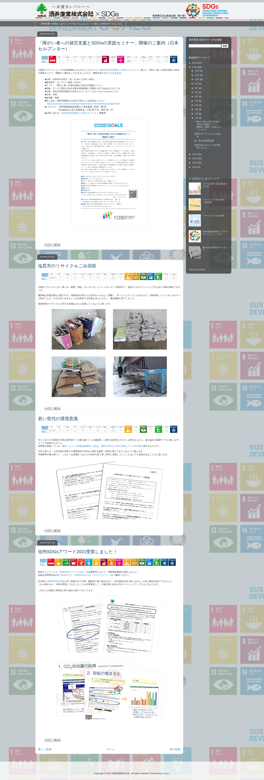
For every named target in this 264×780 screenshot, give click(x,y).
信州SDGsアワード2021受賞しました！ (78, 551)
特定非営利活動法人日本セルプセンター (121, 70)
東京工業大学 (44, 440)
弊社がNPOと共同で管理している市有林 (121, 446)
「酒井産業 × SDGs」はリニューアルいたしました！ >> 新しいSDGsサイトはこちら (81, 23)
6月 (197, 96)
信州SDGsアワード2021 (72, 572)
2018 (195, 167)
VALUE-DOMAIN (197, 269)
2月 (197, 113)
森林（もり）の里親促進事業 (76, 446)
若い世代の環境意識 (58, 418)
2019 (195, 162)
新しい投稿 (45, 749)
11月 (197, 75)
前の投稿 (175, 749)
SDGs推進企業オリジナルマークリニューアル (215, 232)
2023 (195, 63)
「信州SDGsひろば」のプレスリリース (91, 575)
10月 (197, 79)
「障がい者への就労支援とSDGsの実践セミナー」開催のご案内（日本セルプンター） (207, 125)
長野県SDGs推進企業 (58, 581)
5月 (197, 101)
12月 (197, 71)
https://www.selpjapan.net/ (105, 91)
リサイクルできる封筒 (213, 215)
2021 (195, 154)
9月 (197, 83)
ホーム (111, 749)
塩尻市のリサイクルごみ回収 (67, 265)
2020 (195, 158)
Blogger (165, 773)
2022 (195, 67)
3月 (197, 109)
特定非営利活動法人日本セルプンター (80, 113)
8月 (197, 88)
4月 (197, 105)
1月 (197, 118)
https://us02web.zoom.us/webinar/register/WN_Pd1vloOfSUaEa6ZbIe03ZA (83, 103)
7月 (197, 92)
